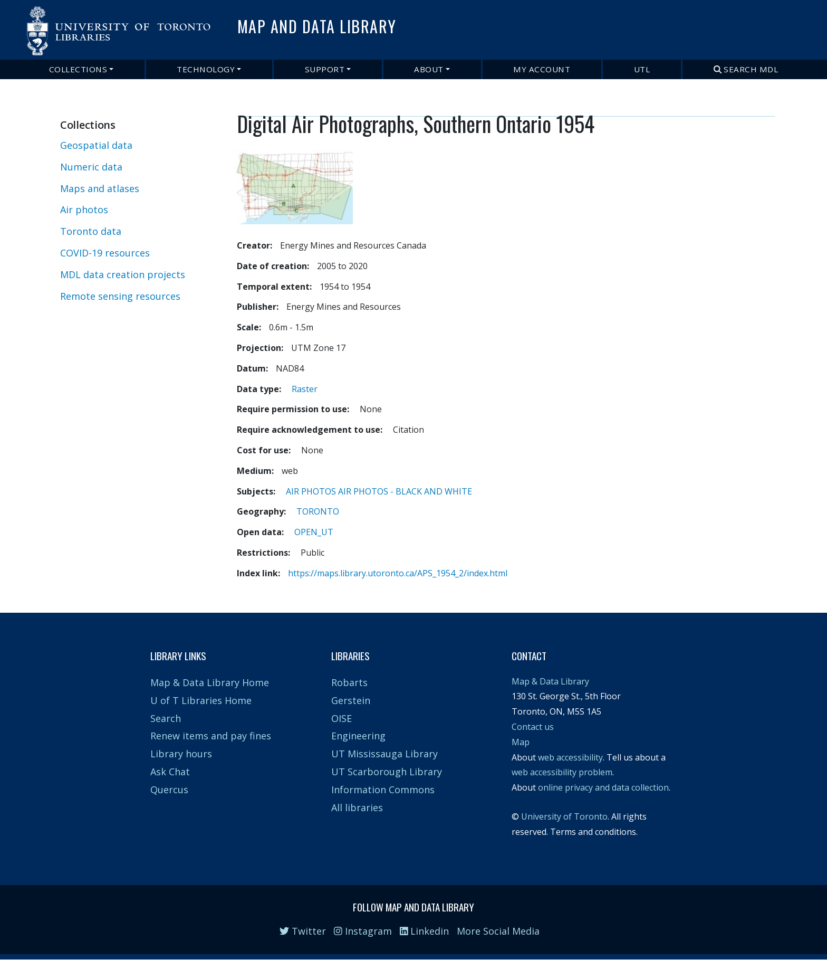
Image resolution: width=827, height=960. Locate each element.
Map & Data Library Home (209, 682)
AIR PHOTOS (311, 491)
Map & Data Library (550, 681)
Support (325, 69)
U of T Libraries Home (201, 700)
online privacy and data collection (603, 787)
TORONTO (317, 511)
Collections (78, 69)
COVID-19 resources (105, 252)
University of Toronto (564, 816)
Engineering (358, 735)
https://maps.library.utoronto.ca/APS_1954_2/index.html (397, 573)
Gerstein (350, 700)
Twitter (303, 931)
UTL (642, 69)
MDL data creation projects (122, 274)
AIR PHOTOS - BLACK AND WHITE (405, 491)
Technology (206, 69)
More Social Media (498, 931)
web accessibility (570, 757)
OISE (341, 718)
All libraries (357, 807)
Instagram (363, 931)
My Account (541, 69)
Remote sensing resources (120, 296)
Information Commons (383, 789)
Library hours (181, 753)
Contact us (533, 727)
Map (521, 742)
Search (165, 718)
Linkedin (424, 931)
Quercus (169, 789)
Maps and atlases (99, 188)
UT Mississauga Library (384, 753)
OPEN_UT (313, 532)
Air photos (84, 209)
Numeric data (91, 166)
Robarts (349, 682)
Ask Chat (170, 771)
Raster (305, 389)
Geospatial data (96, 145)
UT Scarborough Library (386, 771)
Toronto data (90, 231)
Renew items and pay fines (210, 735)
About (429, 69)
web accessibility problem (562, 772)
